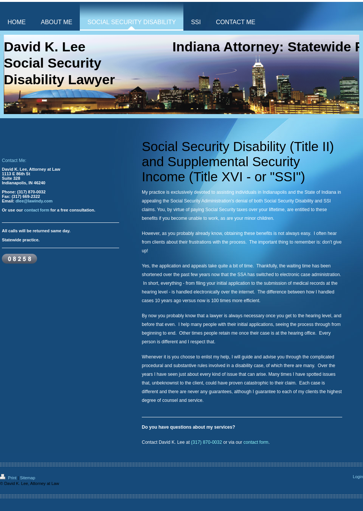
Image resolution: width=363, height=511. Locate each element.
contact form (37, 210)
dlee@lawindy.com (34, 201)
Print (9, 477)
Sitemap (27, 477)
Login (358, 476)
